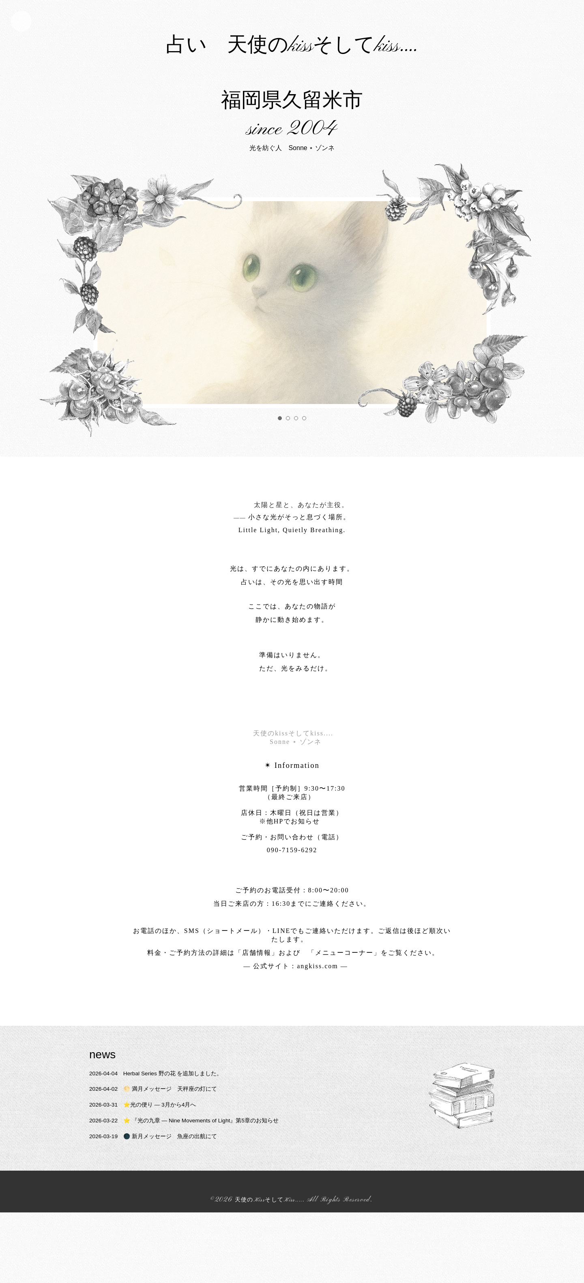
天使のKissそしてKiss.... (269, 1270)
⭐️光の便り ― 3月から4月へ (150, 1174)
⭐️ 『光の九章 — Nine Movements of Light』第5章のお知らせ (198, 1190)
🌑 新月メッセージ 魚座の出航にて (162, 1206)
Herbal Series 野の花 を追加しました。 (166, 1143)
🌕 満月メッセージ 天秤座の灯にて (162, 1159)
